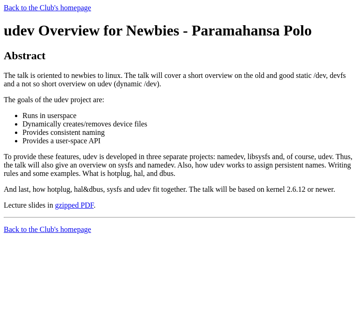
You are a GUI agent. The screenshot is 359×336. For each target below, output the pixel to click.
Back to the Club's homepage (47, 8)
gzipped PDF (74, 205)
